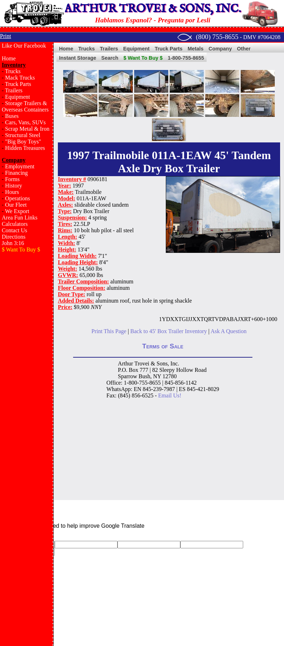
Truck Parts (18, 84)
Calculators (15, 224)
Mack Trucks (20, 78)
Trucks (13, 71)
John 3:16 (13, 243)
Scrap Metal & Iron (27, 129)
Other (244, 48)
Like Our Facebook (24, 46)
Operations (17, 198)
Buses (11, 116)
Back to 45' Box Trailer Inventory (168, 331)
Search (109, 58)
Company (220, 48)
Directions (14, 237)
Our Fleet (16, 205)
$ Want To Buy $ (143, 58)
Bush (144, 376)
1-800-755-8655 (186, 58)
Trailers (13, 90)
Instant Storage (77, 58)
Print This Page (109, 331)
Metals (195, 48)
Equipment (17, 97)
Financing (16, 173)
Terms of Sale (163, 346)
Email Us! (169, 395)
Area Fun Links (19, 218)
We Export (17, 211)
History (13, 186)
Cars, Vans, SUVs (25, 122)
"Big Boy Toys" (23, 142)
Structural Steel (22, 135)
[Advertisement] (26, 371)
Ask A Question (228, 331)
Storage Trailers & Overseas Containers (25, 106)
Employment (19, 166)
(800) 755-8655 (217, 36)
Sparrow (127, 376)
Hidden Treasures (25, 148)
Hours (12, 192)
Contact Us (14, 230)
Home (9, 58)
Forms (12, 179)
